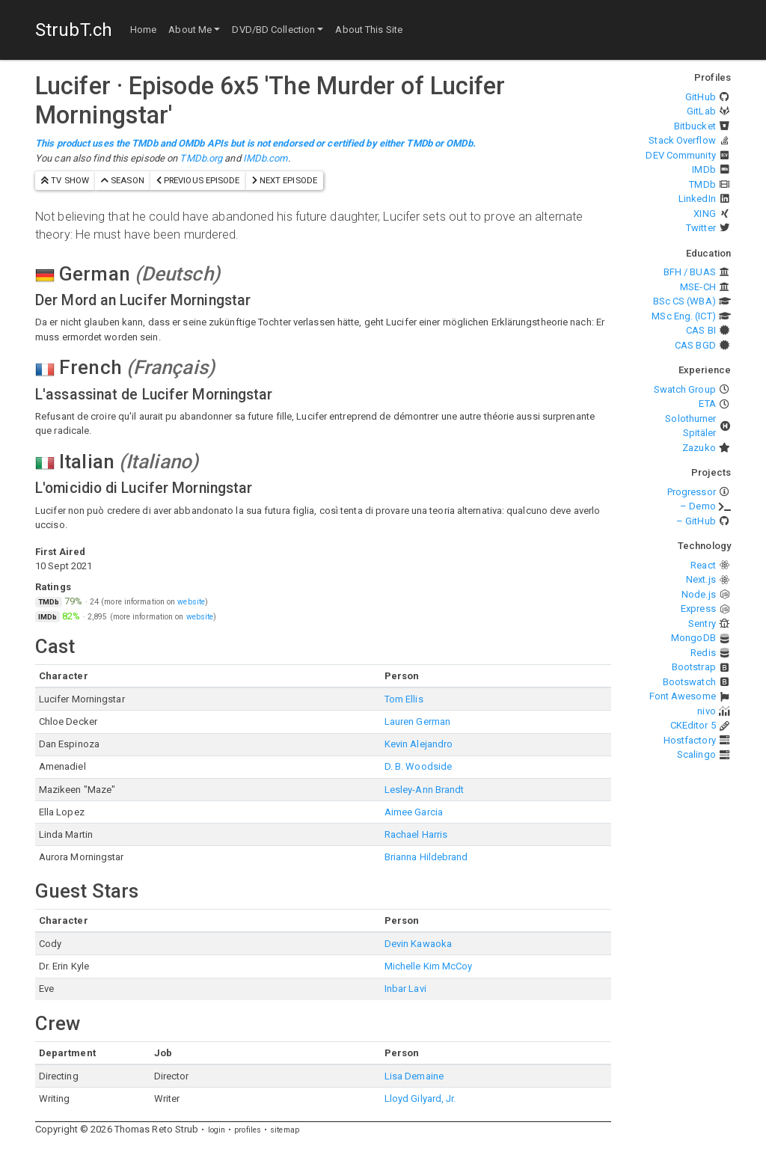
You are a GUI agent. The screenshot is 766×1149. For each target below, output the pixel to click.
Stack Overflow (682, 140)
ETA (707, 403)
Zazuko (699, 447)
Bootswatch (689, 681)
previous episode (198, 180)
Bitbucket (695, 126)
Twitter (701, 227)
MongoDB (693, 637)
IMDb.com (265, 158)
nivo (706, 711)
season (122, 180)
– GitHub (696, 521)
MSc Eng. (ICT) (683, 316)
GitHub (700, 96)
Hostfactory (690, 740)
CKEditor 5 (693, 725)
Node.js (698, 594)
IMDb (703, 169)
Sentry (702, 623)
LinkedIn (697, 198)
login (217, 1130)
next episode (284, 180)
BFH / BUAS (690, 272)
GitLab (701, 111)
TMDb (702, 184)
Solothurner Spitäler (690, 426)
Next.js (701, 579)
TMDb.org (201, 158)
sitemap (284, 1130)
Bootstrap (694, 666)
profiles (247, 1130)
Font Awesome (682, 696)
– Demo (698, 506)
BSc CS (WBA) (684, 301)
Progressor (691, 491)
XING (704, 213)
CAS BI (701, 330)
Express (698, 608)
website (191, 602)
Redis (703, 652)
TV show (65, 180)
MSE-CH (698, 286)
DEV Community (680, 155)
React (703, 565)
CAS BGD (695, 345)
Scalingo (696, 754)
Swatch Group (685, 389)
